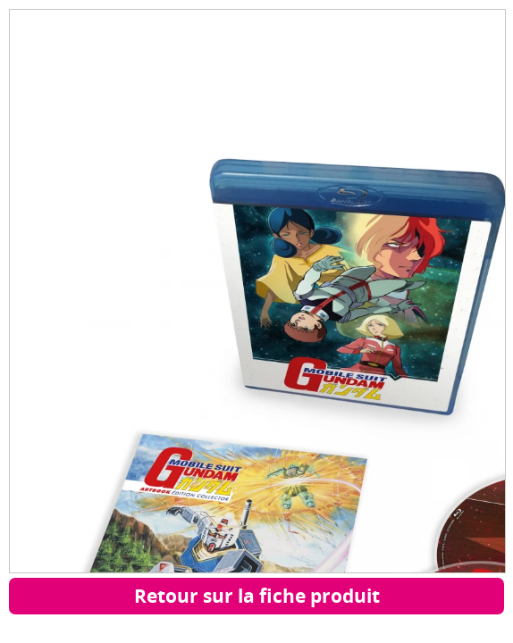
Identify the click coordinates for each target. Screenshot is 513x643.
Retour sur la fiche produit (257, 595)
